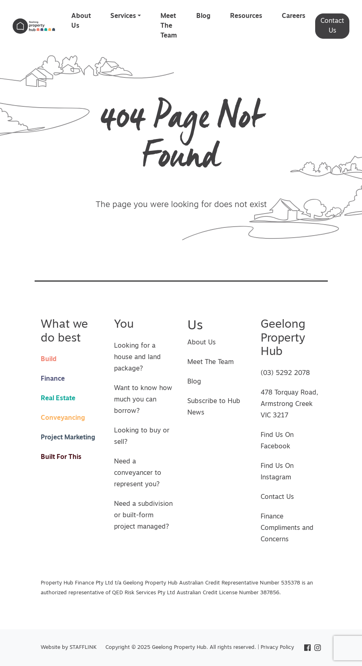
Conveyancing (63, 418)
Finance (53, 379)
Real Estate (58, 398)
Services (123, 16)
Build (49, 359)
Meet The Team (168, 26)
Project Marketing (68, 437)
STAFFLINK (83, 647)
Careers (293, 16)
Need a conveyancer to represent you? (137, 473)
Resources (246, 16)
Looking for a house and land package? (137, 357)
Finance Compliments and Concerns (287, 528)
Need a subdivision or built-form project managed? (143, 515)
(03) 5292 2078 (285, 373)
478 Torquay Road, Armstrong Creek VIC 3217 (289, 404)
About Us (81, 21)
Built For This (61, 457)
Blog (203, 16)
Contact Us (332, 26)
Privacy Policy (277, 647)
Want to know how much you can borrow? (143, 400)
